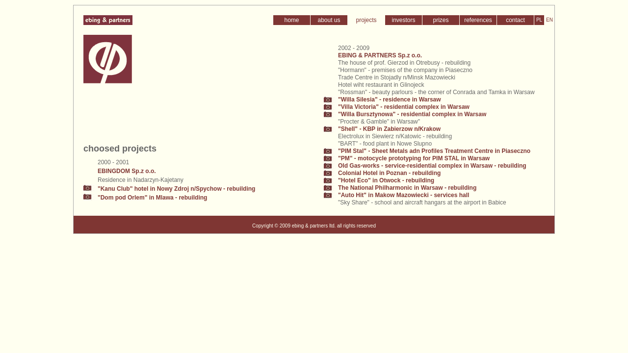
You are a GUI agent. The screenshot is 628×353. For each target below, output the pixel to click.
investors (403, 20)
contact (515, 20)
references (478, 20)
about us (328, 20)
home (291, 20)
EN (549, 20)
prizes (440, 20)
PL (539, 20)
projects (366, 20)
